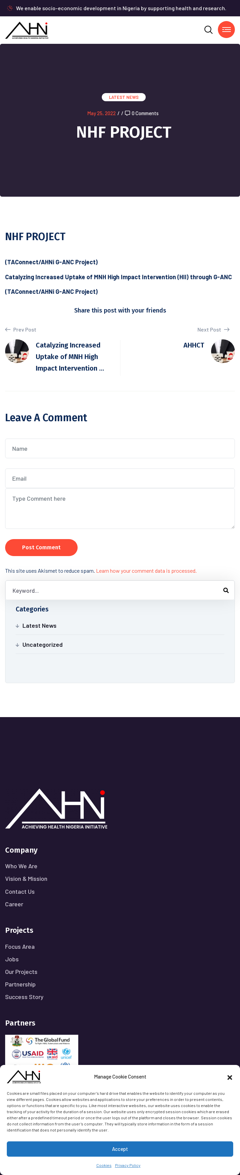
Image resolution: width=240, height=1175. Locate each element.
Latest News (124, 97)
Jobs (12, 959)
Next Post (213, 329)
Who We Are (21, 866)
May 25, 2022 (101, 113)
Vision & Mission (26, 878)
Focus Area (20, 946)
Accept (120, 1149)
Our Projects (21, 971)
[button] (229, 1076)
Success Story (24, 996)
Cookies (104, 1165)
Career (14, 904)
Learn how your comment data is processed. (146, 570)
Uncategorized (42, 644)
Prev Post (20, 329)
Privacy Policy (128, 1165)
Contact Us (20, 891)
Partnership (20, 984)
